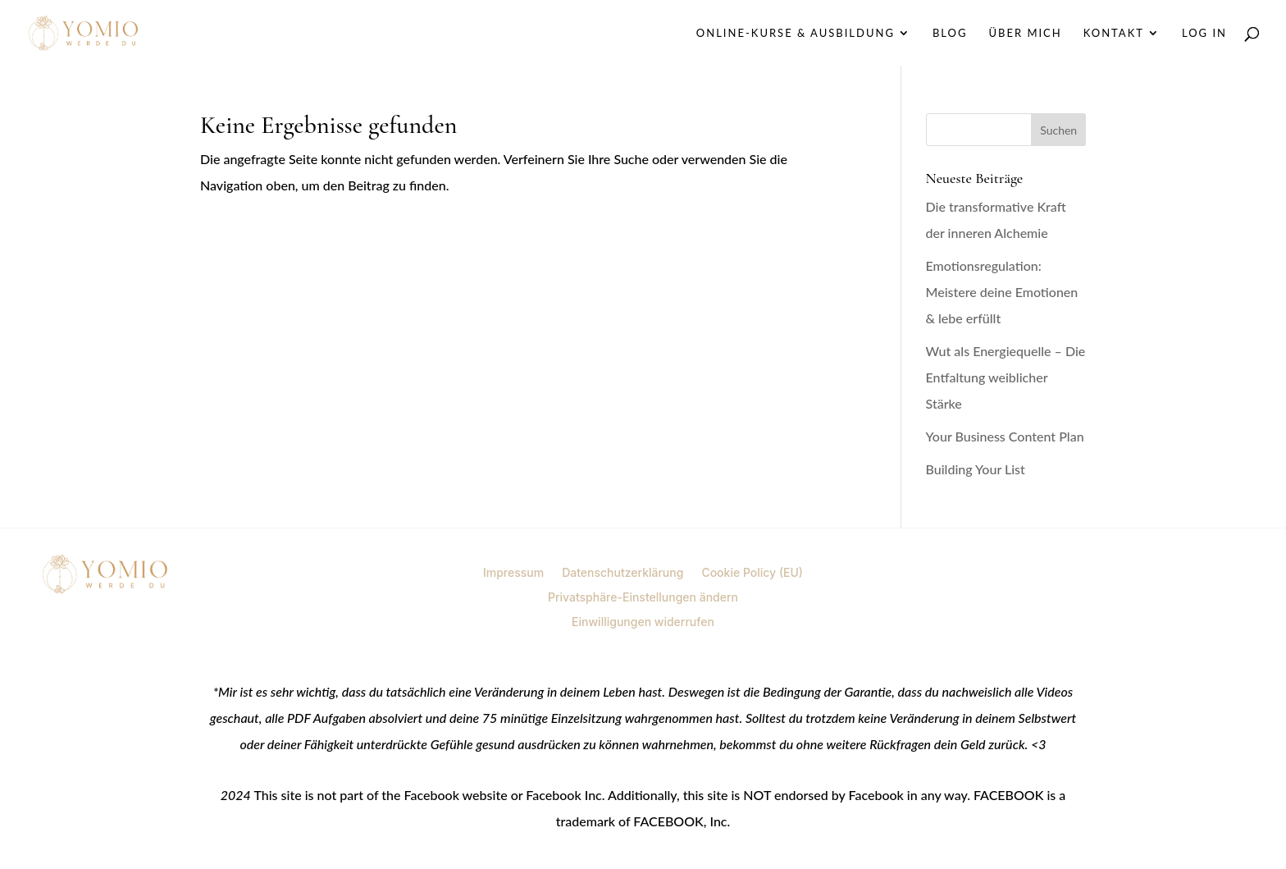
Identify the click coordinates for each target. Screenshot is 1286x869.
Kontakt (1113, 33)
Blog (950, 33)
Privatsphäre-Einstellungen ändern (643, 596)
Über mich (1024, 33)
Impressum (513, 572)
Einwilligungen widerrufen (643, 621)
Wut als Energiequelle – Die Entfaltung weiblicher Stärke (1006, 377)
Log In (1204, 33)
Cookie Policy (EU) (752, 572)
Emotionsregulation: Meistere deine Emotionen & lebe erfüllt (1002, 292)
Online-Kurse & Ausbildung (795, 33)
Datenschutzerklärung (622, 572)
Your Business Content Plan (1005, 436)
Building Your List (975, 469)
